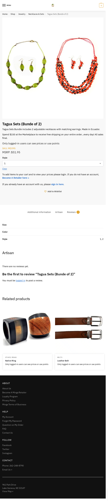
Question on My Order (12, 425)
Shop (13, 14)
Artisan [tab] (59, 212)
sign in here (57, 184)
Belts (59, 357)
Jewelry (21, 14)
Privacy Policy (8, 400)
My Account (8, 417)
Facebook (7, 445)
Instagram (7, 453)
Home (5, 14)
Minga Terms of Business (14, 404)
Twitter (5, 449)
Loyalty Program (10, 396)
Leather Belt (63, 360)
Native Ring (10, 360)
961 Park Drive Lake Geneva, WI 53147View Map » (13, 488)
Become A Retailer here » (16, 177)
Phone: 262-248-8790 (13, 465)
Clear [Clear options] (4, 168)
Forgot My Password (12, 421)
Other (8, 357)
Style (4, 157)
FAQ (4, 428)
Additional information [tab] (39, 212)
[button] (100, 5)
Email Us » (7, 469)
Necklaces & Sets (36, 14)
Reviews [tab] (73, 212)
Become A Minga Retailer (14, 392)
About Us (6, 388)
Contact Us (7, 432)
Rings (14, 357)
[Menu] (7, 5)
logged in (20, 280)
